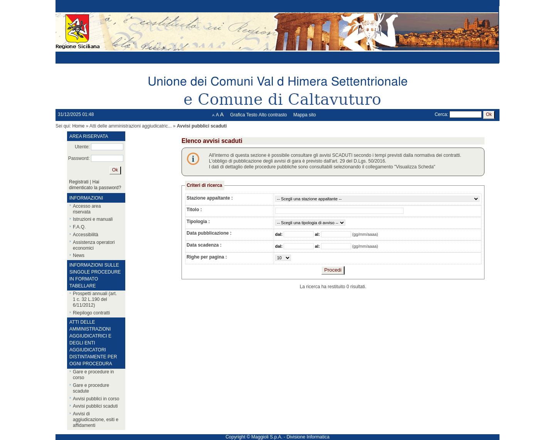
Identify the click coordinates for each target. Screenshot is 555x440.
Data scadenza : (204, 245)
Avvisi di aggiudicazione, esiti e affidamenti (95, 419)
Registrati (79, 182)
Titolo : (194, 209)
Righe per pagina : (207, 257)
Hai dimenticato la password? (95, 184)
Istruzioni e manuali (93, 219)
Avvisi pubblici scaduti (95, 406)
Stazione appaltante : (210, 198)
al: (318, 234)
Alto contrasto (273, 115)
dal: (279, 234)
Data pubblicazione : (209, 233)
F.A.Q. (79, 227)
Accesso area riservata (87, 209)
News (78, 255)
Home (78, 126)
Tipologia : (198, 221)
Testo (251, 115)
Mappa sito (304, 115)
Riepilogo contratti (91, 313)
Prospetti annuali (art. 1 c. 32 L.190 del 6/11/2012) (95, 299)
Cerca (441, 114)
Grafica (237, 115)
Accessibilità (85, 234)
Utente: (82, 146)
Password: (79, 158)
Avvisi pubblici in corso (96, 398)
